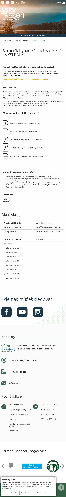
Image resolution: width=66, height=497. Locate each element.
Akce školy (17, 40)
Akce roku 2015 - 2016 (13, 256)
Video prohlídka (49, 405)
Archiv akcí (26, 40)
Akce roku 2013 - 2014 (13, 248)
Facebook (2, 2)
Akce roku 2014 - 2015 (38, 40)
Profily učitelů (48, 419)
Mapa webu (14, 431)
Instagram (12, 2)
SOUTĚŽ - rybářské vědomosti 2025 (49, 227)
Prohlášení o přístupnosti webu (19, 425)
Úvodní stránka (6, 40)
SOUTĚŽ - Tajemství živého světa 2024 (48, 232)
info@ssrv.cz (45, 105)
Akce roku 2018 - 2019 (13, 269)
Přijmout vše (14, 493)
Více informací (6, 488)
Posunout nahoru (61, 487)
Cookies (12, 419)
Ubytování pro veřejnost (19, 409)
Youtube (7, 2)
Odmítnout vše (41, 493)
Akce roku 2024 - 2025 (44, 223)
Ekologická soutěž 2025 (12, 232)
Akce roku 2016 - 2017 (13, 261)
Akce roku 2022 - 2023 (12, 239)
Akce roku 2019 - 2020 (13, 274)
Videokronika (47, 414)
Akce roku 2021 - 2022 (44, 239)
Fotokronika (47, 409)
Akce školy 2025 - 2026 (12, 223)
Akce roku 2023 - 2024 (12, 227)
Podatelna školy (16, 405)
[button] (4, 466)
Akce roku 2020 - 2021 (13, 278)
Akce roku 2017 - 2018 (13, 265)
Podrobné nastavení (27, 493)
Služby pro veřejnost (17, 414)
